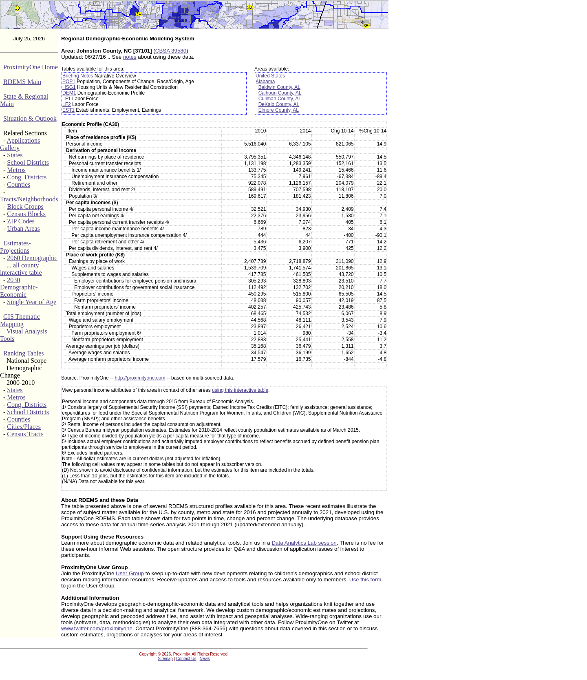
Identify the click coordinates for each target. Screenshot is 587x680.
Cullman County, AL (279, 99)
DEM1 (69, 93)
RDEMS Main (22, 81)
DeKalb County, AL (279, 104)
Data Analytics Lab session (303, 543)
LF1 (66, 99)
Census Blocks (26, 213)
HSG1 (69, 87)
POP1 (68, 81)
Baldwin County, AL (279, 87)
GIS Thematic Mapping (20, 320)
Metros (16, 169)
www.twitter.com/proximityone (96, 628)
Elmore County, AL (278, 110)
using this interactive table (240, 390)
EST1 (68, 110)
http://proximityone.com (140, 378)
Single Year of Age (31, 301)
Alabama (265, 81)
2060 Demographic (32, 257)
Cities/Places (24, 426)
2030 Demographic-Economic (19, 287)
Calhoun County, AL (280, 93)
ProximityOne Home (30, 67)
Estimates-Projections (15, 247)
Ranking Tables (23, 353)
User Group (130, 573)
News (205, 658)
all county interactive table (21, 269)
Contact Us (186, 658)
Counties (18, 184)
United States (270, 76)
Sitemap (165, 658)
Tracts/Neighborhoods (29, 199)
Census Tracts (25, 434)
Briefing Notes (77, 76)
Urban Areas (23, 228)
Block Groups (25, 206)
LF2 (66, 104)
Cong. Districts (26, 177)
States (14, 155)
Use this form (365, 579)
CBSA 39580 (170, 51)
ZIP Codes (20, 221)
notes (130, 57)
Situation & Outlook (30, 118)
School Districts (28, 162)
